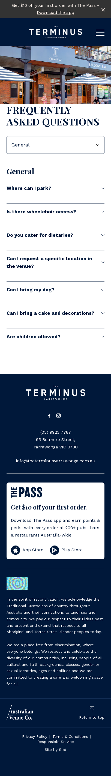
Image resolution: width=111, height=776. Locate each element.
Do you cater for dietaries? (55, 235)
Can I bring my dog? (55, 289)
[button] (100, 34)
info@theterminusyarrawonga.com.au (55, 460)
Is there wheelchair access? (55, 211)
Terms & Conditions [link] (70, 736)
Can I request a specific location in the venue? (55, 262)
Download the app (55, 12)
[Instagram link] (59, 416)
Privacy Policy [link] (34, 736)
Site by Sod (55, 749)
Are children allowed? (55, 336)
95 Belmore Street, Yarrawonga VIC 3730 (56, 443)
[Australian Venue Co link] (20, 712)
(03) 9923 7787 (55, 432)
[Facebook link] (49, 416)
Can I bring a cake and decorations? (55, 313)
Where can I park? (55, 188)
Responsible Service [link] (55, 741)
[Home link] (55, 32)
